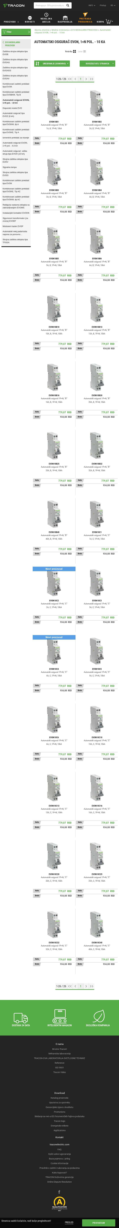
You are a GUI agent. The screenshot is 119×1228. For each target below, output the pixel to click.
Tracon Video (59, 1072)
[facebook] (59, 1192)
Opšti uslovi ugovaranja (59, 1154)
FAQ (59, 1149)
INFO (90, 5)
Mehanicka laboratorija (59, 1053)
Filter (9, 32)
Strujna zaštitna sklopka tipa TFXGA (15, 241)
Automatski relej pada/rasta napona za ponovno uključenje (15, 233)
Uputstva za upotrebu (59, 1102)
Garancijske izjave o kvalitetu (59, 1107)
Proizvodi (10, 22)
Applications (60, 1130)
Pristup (103, 5)
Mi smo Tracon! (59, 1049)
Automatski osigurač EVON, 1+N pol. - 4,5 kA (15, 144)
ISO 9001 (59, 1067)
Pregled (69, 1222)
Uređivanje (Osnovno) (51, 63)
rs (112, 5)
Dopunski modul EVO (12, 108)
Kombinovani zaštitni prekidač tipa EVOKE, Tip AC (16, 190)
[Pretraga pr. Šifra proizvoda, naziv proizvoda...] (53, 5)
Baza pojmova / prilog (59, 1158)
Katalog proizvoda (59, 1098)
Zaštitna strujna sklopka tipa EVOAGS (15, 69)
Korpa (100, 22)
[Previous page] (75, 79)
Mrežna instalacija (60, 30)
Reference (59, 1063)
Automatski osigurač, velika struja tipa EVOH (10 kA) (15, 152)
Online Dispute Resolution (59, 1182)
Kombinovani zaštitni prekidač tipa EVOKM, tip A (16, 123)
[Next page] (86, 79)
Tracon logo (59, 1121)
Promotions (59, 1112)
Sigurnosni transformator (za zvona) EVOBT (15, 219)
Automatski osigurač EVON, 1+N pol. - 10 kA (16, 101)
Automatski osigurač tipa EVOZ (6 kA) (14, 114)
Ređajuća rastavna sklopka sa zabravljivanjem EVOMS (16, 206)
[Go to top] (70, 79)
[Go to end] (91, 79)
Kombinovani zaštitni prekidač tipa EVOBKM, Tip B (16, 93)
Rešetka (68, 51)
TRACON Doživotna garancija (59, 1177)
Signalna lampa (10, 167)
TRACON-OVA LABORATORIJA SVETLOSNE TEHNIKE (59, 1058)
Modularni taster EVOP (13, 226)
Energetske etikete (59, 1125)
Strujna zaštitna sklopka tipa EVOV (15, 160)
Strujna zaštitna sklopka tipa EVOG (15, 173)
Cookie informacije (59, 1163)
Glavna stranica (42, 30)
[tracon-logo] (13, 5)
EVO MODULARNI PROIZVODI (84, 30)
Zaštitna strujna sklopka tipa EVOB (15, 53)
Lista (80, 51)
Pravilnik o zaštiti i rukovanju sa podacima (60, 1168)
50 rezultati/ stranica (100, 63)
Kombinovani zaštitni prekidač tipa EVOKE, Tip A (16, 131)
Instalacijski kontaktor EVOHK (16, 213)
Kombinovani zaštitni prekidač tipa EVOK (16, 85)
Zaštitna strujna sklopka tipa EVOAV (15, 77)
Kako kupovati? (59, 1172)
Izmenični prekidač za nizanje (16, 137)
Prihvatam (99, 1223)
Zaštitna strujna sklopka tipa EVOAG (15, 61)
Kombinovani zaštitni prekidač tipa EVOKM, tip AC (16, 198)
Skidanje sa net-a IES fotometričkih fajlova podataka (59, 1116)
